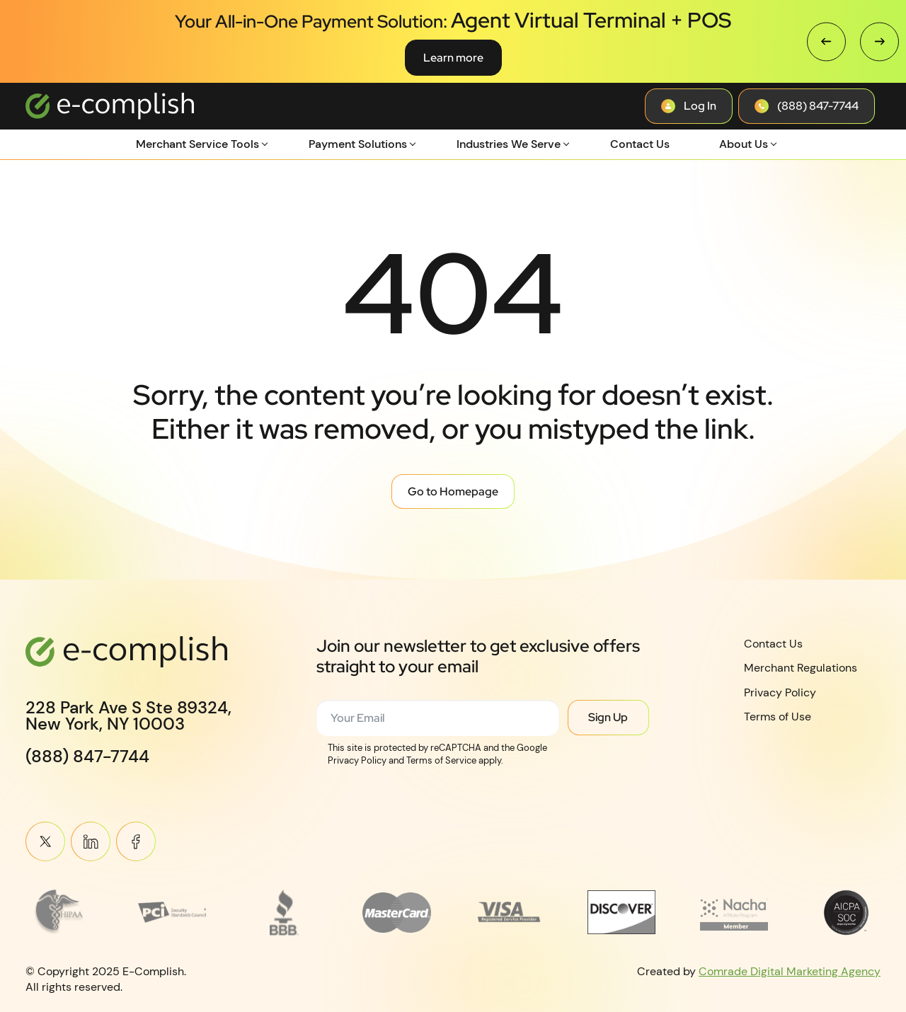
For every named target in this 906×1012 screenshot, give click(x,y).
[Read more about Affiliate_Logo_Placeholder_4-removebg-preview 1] (734, 912)
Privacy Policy (780, 692)
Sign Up (608, 717)
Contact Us (640, 144)
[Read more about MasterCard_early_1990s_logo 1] (396, 912)
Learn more (453, 57)
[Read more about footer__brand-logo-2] (172, 912)
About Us (743, 144)
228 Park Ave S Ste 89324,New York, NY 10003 (128, 716)
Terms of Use (777, 716)
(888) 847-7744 (87, 756)
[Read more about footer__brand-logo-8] (846, 912)
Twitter (45, 841)
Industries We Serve (509, 144)
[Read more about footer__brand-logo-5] (509, 912)
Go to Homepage (453, 491)
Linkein (90, 841)
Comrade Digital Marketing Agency (790, 970)
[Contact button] (689, 106)
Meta (136, 841)
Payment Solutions (358, 144)
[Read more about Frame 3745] (59, 912)
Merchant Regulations (800, 667)
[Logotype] (109, 106)
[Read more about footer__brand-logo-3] (285, 912)
